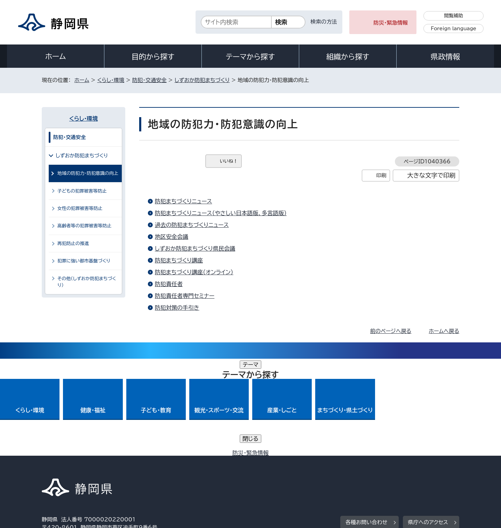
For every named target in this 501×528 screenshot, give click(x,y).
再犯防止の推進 (73, 243)
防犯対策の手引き (177, 307)
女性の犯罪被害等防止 (80, 208)
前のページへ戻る (391, 331)
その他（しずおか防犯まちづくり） (86, 281)
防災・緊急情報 (391, 22)
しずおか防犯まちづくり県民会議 (195, 248)
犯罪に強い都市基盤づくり (83, 261)
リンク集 (378, 468)
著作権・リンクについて (74, 468)
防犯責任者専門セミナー (184, 296)
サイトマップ (426, 468)
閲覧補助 (453, 15)
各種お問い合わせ (366, 425)
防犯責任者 (169, 284)
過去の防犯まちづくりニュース (192, 225)
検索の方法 (324, 21)
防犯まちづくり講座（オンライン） (194, 272)
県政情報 (445, 56)
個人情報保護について (152, 468)
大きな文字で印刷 (431, 175)
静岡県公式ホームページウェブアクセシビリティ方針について (273, 468)
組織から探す (347, 56)
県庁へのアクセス (428, 425)
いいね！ (229, 161)
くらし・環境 (110, 80)
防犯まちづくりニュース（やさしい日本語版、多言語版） (221, 213)
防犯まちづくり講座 (179, 260)
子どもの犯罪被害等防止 (82, 191)
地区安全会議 (171, 236)
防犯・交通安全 (149, 80)
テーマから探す (250, 56)
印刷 (381, 175)
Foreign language (453, 28)
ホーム (55, 56)
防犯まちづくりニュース (183, 201)
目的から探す (153, 56)
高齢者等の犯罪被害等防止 (84, 226)
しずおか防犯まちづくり (202, 80)
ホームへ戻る (444, 331)
